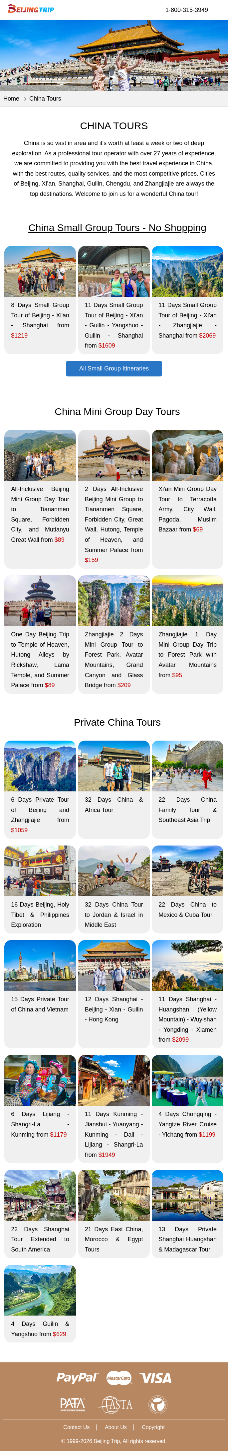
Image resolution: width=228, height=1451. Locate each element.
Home (11, 98)
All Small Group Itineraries (114, 368)
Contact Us (76, 1427)
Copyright (153, 1427)
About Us (116, 1427)
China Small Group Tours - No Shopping (117, 227)
